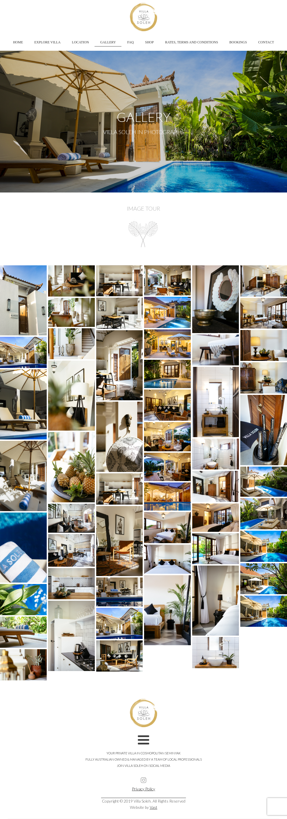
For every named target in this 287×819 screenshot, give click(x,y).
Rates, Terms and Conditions (191, 42)
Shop (149, 42)
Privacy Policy (143, 788)
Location (80, 42)
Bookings (238, 42)
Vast (153, 807)
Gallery (108, 42)
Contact (266, 42)
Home (18, 42)
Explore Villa (47, 42)
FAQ (130, 42)
